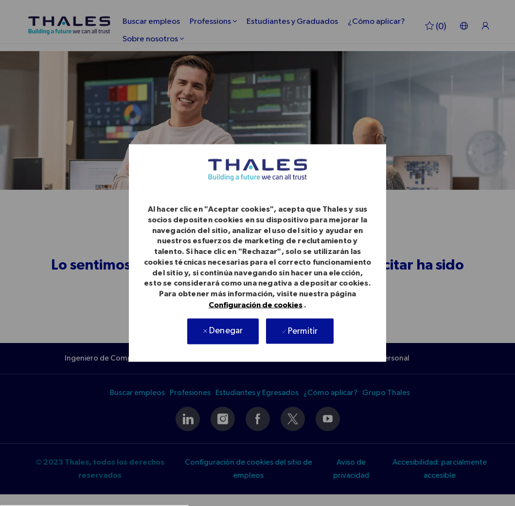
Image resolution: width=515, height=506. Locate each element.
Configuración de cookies (255, 304)
